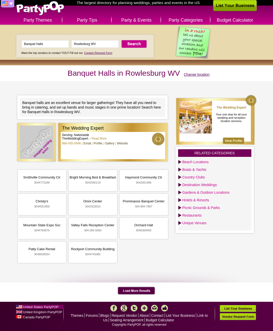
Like (164, 308)
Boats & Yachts (194, 170)
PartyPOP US (40, 8)
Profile (98, 143)
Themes (76, 315)
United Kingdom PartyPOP (42, 312)
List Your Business (180, 315)
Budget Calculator (235, 20)
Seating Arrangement (126, 320)
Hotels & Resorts (195, 200)
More (144, 308)
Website (122, 143)
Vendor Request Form (238, 316)
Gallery (109, 143)
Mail (154, 308)
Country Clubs (193, 177)
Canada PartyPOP (36, 317)
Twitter (134, 308)
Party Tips (87, 20)
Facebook (113, 308)
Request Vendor (124, 315)
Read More (99, 138)
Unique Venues (194, 223)
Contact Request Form (98, 52)
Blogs (104, 315)
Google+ (124, 308)
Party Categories (186, 20)
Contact (157, 315)
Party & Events (136, 20)
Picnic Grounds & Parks (201, 208)
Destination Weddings (199, 185)
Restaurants (192, 215)
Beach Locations (195, 162)
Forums (92, 315)
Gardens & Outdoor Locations (205, 192)
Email (87, 143)
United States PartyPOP (41, 307)
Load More (136, 291)
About (144, 315)
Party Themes (38, 20)
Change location (196, 74)
